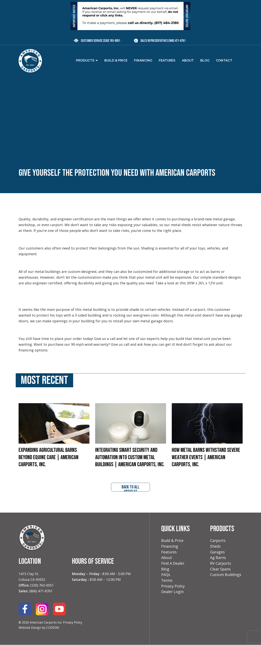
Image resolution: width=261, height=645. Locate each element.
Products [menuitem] (85, 60)
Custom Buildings (226, 576)
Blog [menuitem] (204, 60)
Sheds (215, 547)
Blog (165, 570)
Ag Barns (218, 558)
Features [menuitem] (167, 60)
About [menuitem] (188, 60)
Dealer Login (172, 594)
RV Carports (221, 564)
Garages (217, 552)
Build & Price (172, 541)
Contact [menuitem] (224, 60)
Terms (167, 582)
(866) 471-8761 (176, 41)
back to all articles (130, 488)
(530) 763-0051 (111, 41)
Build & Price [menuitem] (116, 60)
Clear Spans (220, 570)
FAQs (165, 576)
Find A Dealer (173, 564)
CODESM (52, 628)
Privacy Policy (72, 623)
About (167, 558)
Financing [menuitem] (143, 60)
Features (169, 552)
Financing (170, 547)
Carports (218, 541)
